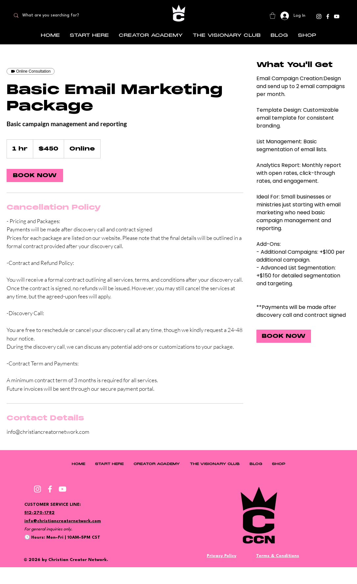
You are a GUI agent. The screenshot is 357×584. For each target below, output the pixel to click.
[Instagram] (319, 16)
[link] (35, 175)
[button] (272, 15)
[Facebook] (327, 16)
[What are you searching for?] (56, 15)
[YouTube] (336, 16)
